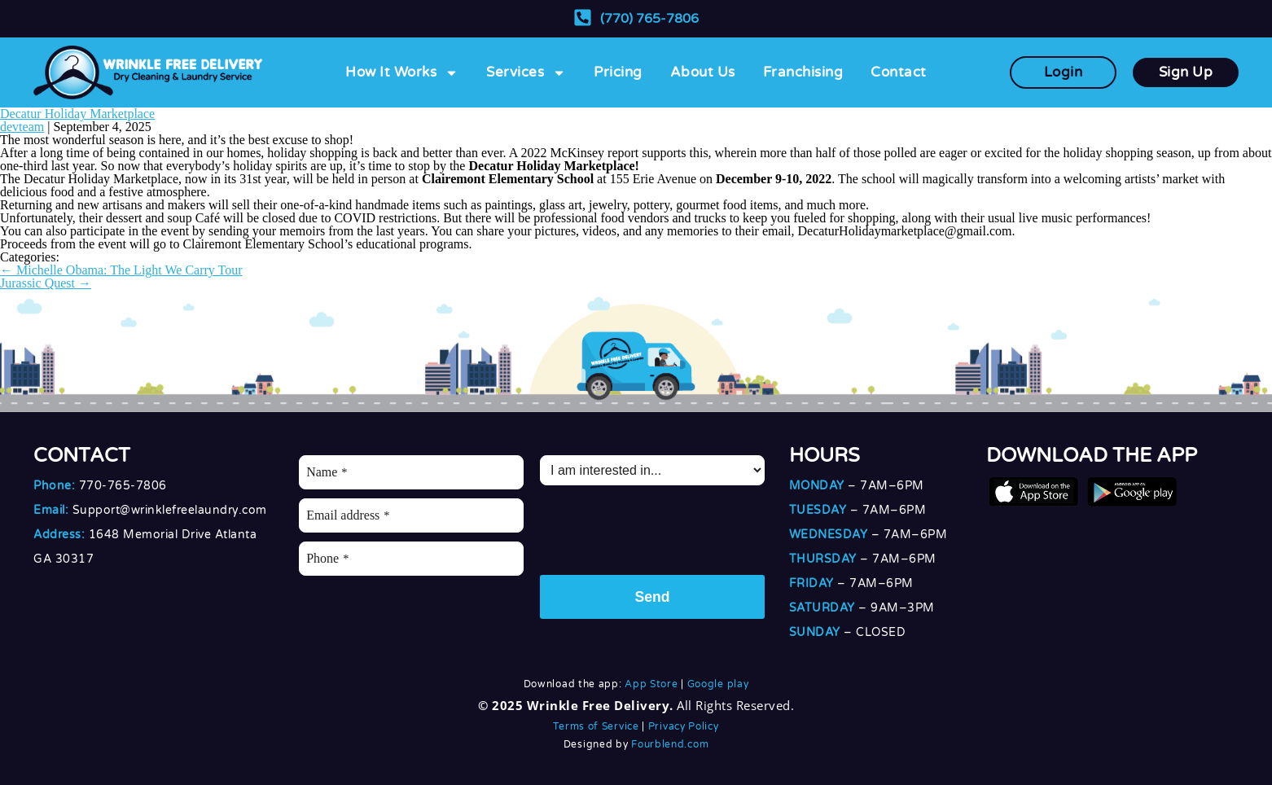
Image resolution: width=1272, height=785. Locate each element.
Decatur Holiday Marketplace (77, 114)
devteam (22, 127)
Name (326, 472)
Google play (718, 684)
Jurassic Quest (45, 283)
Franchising (803, 72)
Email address (347, 515)
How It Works (401, 73)
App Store (651, 684)
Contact (899, 72)
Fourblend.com (669, 744)
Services (526, 73)
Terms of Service (595, 726)
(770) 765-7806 (649, 19)
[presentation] (663, 526)
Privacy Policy (683, 726)
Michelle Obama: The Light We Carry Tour (121, 270)
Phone (327, 558)
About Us (702, 72)
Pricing (618, 72)
